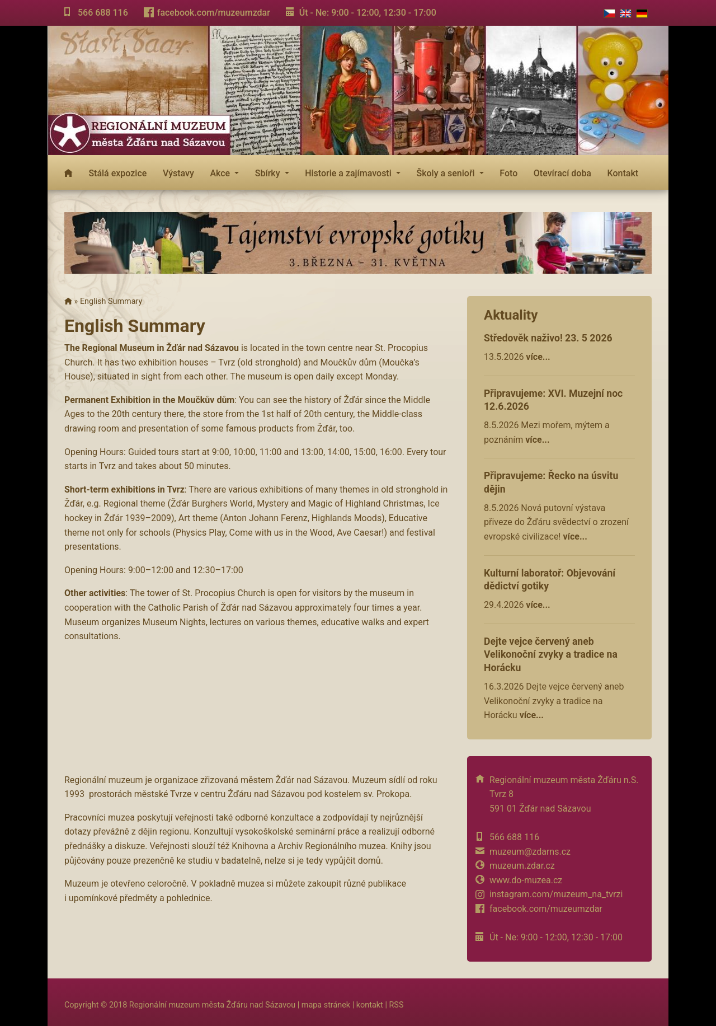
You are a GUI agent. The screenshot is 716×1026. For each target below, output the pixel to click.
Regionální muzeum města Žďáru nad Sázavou (212, 1005)
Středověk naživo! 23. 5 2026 (548, 338)
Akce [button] (221, 173)
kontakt (369, 1005)
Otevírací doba (562, 173)
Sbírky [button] (268, 173)
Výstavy (178, 173)
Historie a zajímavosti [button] (349, 173)
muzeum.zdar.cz (522, 865)
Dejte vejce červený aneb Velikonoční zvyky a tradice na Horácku (551, 655)
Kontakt (623, 173)
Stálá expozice (117, 173)
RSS (396, 1005)
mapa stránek (326, 1005)
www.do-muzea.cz (525, 880)
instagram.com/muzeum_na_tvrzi (556, 894)
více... (538, 357)
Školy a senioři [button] (446, 173)
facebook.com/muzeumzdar (213, 12)
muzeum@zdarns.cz (530, 851)
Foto (508, 173)
